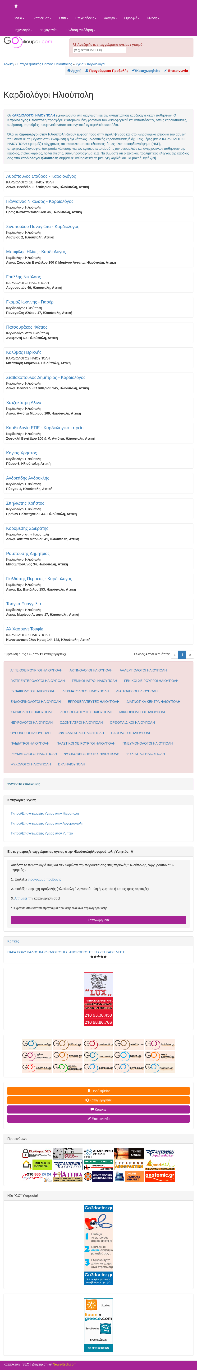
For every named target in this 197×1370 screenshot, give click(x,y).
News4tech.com (64, 1364)
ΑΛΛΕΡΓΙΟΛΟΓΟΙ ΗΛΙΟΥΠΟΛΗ (143, 670)
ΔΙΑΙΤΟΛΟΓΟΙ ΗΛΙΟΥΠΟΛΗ (137, 691)
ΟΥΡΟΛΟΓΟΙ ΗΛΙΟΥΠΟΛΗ (30, 733)
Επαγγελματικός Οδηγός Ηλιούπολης (44, 64)
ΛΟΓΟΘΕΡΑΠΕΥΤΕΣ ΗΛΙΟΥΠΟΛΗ (86, 712)
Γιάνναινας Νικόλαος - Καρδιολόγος (39, 201)
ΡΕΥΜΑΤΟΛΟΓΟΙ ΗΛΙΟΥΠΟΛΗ (33, 754)
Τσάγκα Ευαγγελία (23, 603)
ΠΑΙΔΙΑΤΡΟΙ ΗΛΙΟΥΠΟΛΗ (30, 743)
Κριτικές (13, 941)
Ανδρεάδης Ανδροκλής (27, 478)
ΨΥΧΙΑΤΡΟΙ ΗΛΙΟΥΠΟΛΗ (145, 754)
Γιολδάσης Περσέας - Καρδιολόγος (39, 578)
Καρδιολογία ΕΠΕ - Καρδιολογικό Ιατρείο (44, 427)
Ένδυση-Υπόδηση (80, 30)
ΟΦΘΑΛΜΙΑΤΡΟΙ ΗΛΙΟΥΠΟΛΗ (81, 733)
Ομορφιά (132, 18)
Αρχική (9, 64)
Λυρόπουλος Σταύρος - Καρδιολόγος (41, 176)
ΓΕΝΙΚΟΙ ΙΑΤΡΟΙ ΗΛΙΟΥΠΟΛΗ (94, 681)
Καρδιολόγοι (96, 64)
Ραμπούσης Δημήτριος (28, 553)
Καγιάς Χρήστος (21, 453)
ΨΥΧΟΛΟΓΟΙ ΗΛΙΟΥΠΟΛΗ (30, 764)
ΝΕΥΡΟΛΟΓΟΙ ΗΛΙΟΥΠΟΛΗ (31, 722)
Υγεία (19, 18)
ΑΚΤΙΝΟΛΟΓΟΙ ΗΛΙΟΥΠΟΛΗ (91, 670)
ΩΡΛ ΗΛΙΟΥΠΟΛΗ (71, 764)
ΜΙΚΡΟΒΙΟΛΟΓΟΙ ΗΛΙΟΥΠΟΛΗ (142, 712)
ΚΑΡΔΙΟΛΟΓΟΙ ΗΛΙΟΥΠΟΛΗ (31, 712)
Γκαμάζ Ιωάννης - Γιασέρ (30, 302)
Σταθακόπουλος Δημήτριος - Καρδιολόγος (45, 377)
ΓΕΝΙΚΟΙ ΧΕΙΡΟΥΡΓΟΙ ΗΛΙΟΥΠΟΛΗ (151, 681)
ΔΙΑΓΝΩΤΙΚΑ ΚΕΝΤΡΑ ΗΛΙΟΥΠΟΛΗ (153, 702)
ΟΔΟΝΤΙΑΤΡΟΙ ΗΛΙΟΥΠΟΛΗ (81, 722)
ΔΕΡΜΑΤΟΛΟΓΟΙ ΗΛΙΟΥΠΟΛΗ (86, 691)
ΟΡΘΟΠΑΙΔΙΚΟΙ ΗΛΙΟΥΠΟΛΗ (132, 722)
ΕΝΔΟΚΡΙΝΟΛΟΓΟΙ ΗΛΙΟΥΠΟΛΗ (35, 702)
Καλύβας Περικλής (23, 352)
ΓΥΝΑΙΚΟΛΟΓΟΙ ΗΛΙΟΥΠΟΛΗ (32, 691)
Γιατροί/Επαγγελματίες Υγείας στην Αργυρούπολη (47, 823)
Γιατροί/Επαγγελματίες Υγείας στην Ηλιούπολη (45, 813)
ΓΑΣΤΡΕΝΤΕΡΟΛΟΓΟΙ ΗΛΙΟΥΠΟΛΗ (37, 681)
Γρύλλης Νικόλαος (23, 277)
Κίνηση (153, 18)
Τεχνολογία (23, 30)
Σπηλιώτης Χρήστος (25, 503)
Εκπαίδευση (42, 18)
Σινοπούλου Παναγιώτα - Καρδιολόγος (42, 226)
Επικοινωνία (98, 1119)
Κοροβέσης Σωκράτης (27, 528)
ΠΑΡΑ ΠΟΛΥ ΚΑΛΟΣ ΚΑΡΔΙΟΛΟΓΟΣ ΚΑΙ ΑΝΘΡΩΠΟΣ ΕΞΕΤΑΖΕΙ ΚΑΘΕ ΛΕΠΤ (65, 952)
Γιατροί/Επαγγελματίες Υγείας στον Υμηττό (42, 833)
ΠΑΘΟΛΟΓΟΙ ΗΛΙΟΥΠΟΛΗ (131, 733)
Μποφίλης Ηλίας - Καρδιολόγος (36, 251)
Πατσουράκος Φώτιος (26, 327)
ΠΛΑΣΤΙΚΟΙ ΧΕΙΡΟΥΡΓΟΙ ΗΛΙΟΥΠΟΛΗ (86, 743)
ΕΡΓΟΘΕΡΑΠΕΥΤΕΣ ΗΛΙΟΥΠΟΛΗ (93, 702)
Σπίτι (63, 18)
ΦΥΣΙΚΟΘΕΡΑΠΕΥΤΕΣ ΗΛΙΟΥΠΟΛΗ (91, 754)
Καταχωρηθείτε (98, 920)
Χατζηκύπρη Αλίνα (23, 402)
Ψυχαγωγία (49, 30)
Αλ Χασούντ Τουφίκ (24, 629)
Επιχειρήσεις (85, 18)
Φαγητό (110, 18)
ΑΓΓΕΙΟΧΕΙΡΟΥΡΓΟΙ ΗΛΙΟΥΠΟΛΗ (36, 670)
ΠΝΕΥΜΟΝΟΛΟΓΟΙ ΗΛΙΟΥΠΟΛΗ (148, 743)
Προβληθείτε (98, 1091)
